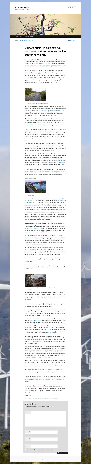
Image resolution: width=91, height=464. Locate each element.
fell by (38, 110)
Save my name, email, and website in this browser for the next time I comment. (41, 449)
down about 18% (36, 73)
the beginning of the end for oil (34, 124)
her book (43, 146)
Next (74, 40)
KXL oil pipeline (62, 160)
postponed (29, 299)
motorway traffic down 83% (55, 110)
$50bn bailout (61, 162)
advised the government (46, 113)
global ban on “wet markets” (50, 332)
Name (28, 432)
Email (28, 439)
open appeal (33, 313)
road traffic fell (36, 63)
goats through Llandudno (45, 218)
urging (48, 164)
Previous (69, 40)
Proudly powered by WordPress (45, 459)
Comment (28, 412)
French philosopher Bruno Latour (36, 369)
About (21, 36)
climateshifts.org (29, 40)
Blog (17, 36)
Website (27, 446)
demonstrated (37, 320)
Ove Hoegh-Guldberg (28, 36)
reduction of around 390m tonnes (35, 77)
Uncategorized (37, 398)
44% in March (43, 110)
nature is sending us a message (40, 341)
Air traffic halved (38, 61)
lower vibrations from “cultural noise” (43, 66)
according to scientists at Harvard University (37, 339)
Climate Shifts (22, 7)
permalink (56, 398)
